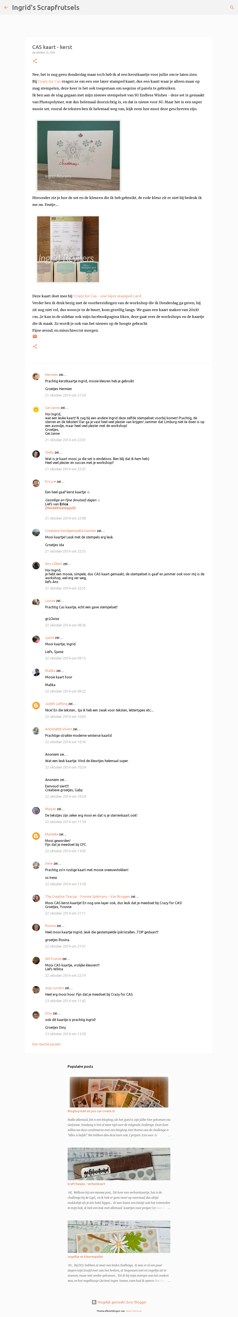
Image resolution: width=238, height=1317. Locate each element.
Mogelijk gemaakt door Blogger (119, 1302)
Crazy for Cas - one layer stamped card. (108, 296)
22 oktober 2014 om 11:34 (65, 822)
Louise (50, 601)
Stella (49, 452)
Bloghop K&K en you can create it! (91, 1111)
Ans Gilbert (54, 564)
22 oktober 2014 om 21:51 (65, 946)
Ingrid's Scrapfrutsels (45, 7)
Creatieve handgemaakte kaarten (70, 531)
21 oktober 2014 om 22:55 (65, 551)
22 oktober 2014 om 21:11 (65, 913)
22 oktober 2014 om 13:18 (65, 884)
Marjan (51, 809)
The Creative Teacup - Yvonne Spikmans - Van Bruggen (87, 896)
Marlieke (51, 834)
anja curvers (54, 988)
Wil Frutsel (53, 959)
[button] (34, 61)
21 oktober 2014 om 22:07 (65, 469)
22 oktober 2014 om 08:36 (65, 625)
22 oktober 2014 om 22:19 (65, 975)
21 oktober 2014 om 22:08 (65, 518)
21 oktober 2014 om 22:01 (65, 440)
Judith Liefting (56, 704)
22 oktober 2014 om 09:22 (65, 691)
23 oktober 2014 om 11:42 (65, 1001)
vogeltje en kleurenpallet (85, 1256)
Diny (48, 1013)
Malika (50, 671)
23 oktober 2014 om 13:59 (65, 1034)
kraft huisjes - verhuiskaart (86, 1184)
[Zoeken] (85, 7)
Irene (49, 863)
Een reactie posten (46, 1044)
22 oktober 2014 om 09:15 (65, 658)
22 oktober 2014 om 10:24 (65, 767)
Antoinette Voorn (58, 729)
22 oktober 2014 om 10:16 (65, 742)
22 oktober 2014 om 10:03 (65, 717)
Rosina (50, 926)
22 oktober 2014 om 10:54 (65, 796)
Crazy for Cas (49, 81)
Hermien (51, 375)
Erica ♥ (50, 481)
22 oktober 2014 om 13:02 (65, 851)
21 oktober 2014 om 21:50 (65, 395)
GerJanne (52, 408)
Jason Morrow (134, 1311)
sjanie (49, 638)
